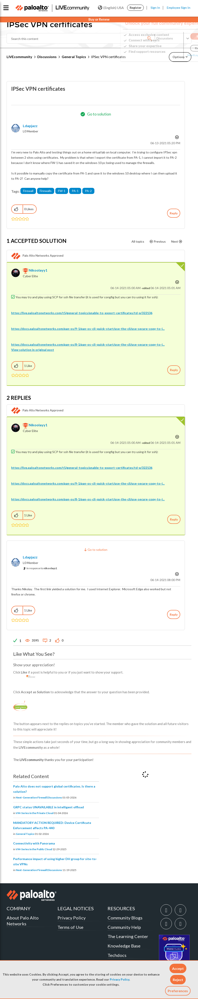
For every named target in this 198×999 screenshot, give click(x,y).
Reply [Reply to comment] (174, 370)
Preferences (178, 991)
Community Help (124, 927)
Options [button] (176, 137)
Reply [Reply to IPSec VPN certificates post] (174, 213)
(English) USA (111, 7)
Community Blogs (125, 917)
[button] (177, 968)
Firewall (28, 191)
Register (135, 7)
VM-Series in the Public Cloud (34, 849)
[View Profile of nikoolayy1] (38, 270)
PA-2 (88, 191)
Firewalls (46, 191)
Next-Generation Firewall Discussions (39, 797)
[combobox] (81, 38)
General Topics (74, 57)
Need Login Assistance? (171, 55)
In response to (42, 568)
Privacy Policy (119, 979)
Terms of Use (70, 927)
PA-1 (75, 191)
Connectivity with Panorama (34, 843)
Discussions (47, 57)
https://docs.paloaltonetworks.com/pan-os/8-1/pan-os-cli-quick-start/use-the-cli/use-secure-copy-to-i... (88, 344)
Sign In (155, 7)
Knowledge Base (124, 945)
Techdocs (117, 955)
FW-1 (61, 191)
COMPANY (19, 908)
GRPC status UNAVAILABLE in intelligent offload (48, 807)
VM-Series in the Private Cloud (34, 813)
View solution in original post (32, 350)
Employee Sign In (178, 7)
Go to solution (99, 114)
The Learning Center (128, 936)
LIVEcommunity (19, 57)
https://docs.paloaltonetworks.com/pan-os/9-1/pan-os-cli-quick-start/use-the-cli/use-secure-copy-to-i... (88, 329)
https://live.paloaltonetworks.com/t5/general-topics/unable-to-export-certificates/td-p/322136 (81, 313)
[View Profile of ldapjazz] (30, 126)
